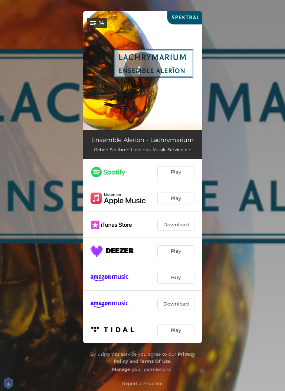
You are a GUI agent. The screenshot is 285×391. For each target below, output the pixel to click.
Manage (121, 369)
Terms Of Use (155, 361)
